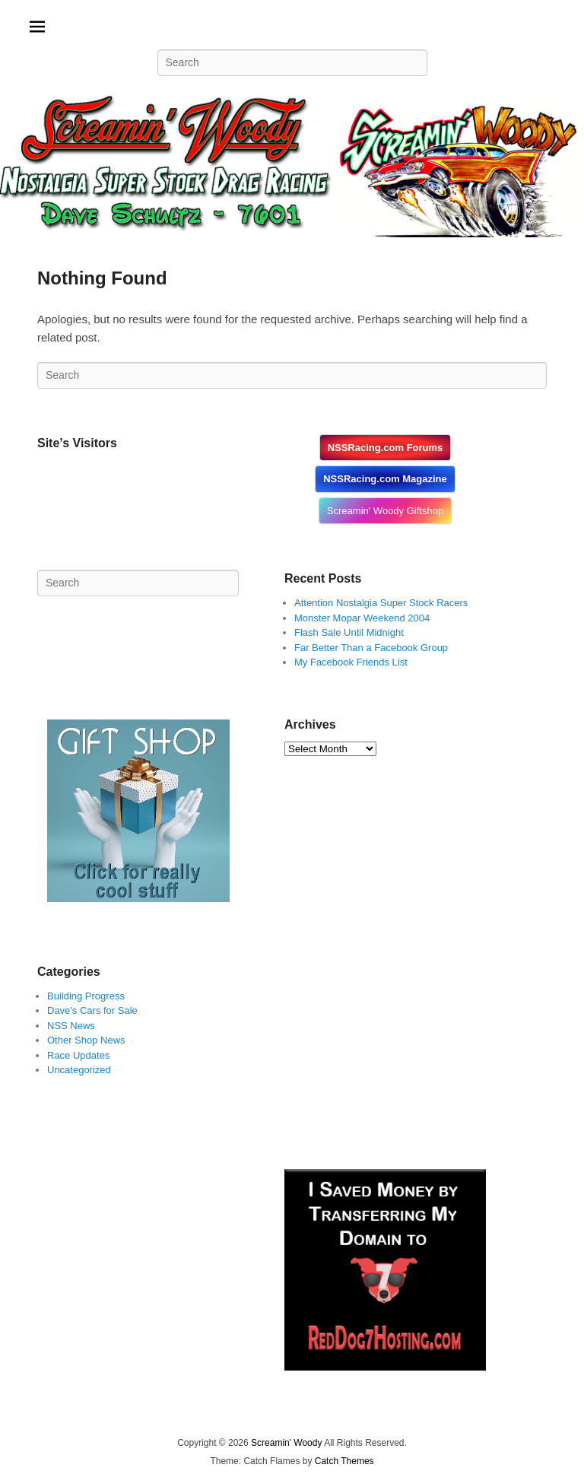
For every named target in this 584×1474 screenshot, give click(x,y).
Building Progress (86, 996)
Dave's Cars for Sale (92, 1010)
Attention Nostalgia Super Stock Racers (381, 602)
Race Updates (78, 1055)
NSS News (71, 1025)
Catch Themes (344, 1461)
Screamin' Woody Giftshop (385, 510)
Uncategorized (79, 1069)
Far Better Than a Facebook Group (371, 647)
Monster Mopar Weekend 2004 (362, 618)
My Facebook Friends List (351, 662)
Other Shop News (86, 1040)
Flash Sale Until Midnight (349, 632)
